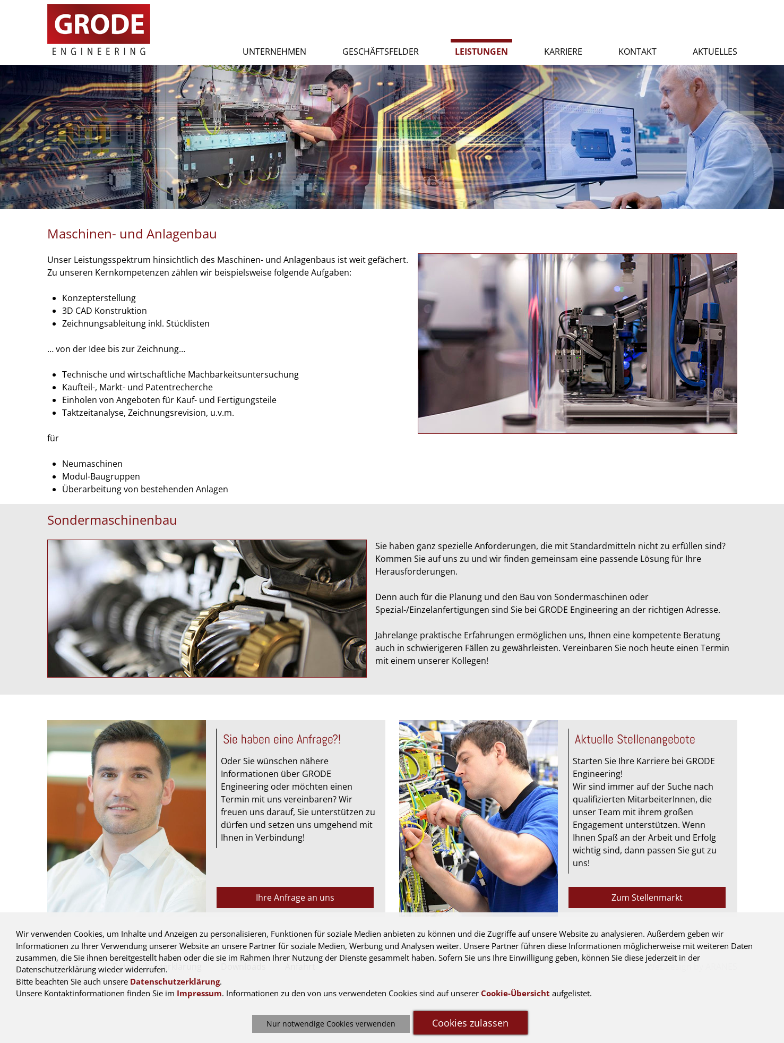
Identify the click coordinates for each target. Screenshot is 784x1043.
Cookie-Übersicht (515, 993)
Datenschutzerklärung (175, 981)
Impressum (199, 993)
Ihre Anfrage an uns (295, 897)
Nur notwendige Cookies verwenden (330, 1024)
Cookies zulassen (470, 1022)
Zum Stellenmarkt (647, 897)
